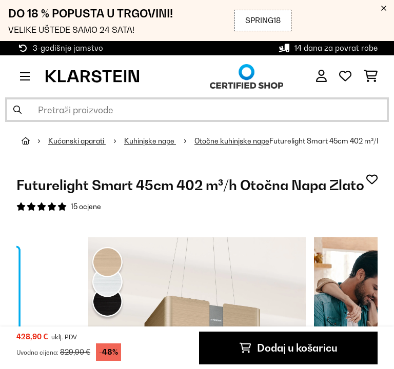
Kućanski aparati (77, 141)
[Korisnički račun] (321, 76)
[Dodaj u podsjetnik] (372, 179)
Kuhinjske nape (150, 141)
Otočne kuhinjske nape (231, 141)
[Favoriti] (345, 76)
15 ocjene (86, 206)
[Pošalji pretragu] (17, 110)
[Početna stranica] (35, 141)
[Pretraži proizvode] (197, 109)
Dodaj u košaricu (289, 348)
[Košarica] (371, 76)
